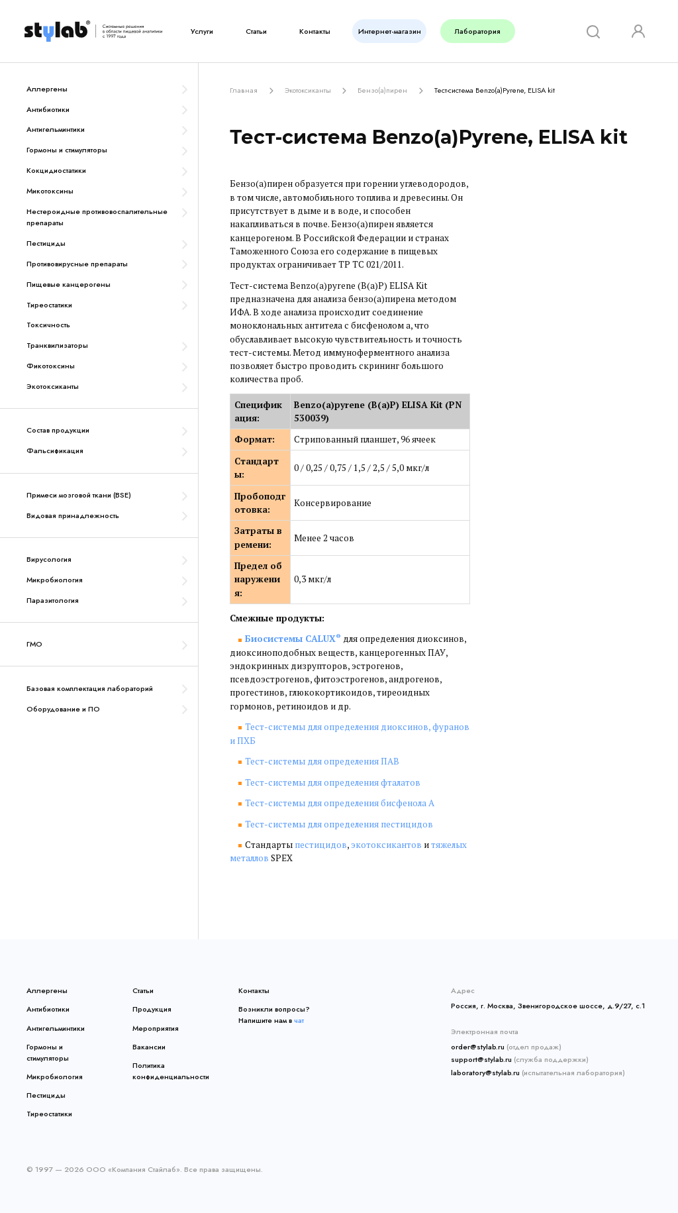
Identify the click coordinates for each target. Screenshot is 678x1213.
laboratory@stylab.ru (485, 1072)
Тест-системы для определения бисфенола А (339, 803)
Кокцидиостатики (56, 170)
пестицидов (321, 845)
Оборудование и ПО (63, 709)
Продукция (151, 1009)
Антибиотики (48, 109)
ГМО (34, 644)
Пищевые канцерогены (68, 284)
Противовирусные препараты (77, 263)
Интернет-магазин (389, 31)
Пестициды (46, 243)
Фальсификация (54, 450)
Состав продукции (57, 430)
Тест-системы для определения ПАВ (322, 761)
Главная (244, 90)
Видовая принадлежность (72, 515)
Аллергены (47, 88)
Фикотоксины (50, 365)
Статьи (256, 31)
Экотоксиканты (52, 386)
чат (299, 1020)
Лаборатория (478, 31)
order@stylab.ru (478, 1046)
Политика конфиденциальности (168, 1071)
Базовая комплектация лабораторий (89, 688)
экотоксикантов (386, 845)
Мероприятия (155, 1028)
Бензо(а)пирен (382, 90)
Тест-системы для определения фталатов (332, 782)
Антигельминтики (55, 129)
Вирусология (49, 559)
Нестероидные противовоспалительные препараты (97, 217)
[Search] (588, 31)
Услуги (202, 31)
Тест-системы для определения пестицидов (339, 824)
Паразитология (52, 600)
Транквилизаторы (57, 345)
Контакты (314, 31)
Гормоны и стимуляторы (66, 149)
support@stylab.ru (481, 1059)
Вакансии (149, 1046)
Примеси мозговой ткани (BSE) (78, 495)
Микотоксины (49, 190)
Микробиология (54, 579)
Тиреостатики (49, 304)
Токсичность (48, 324)
